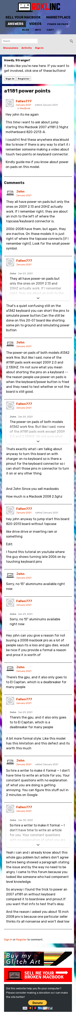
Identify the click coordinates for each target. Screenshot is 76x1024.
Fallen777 (24, 101)
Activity (26, 48)
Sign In (39, 48)
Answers (16, 24)
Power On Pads (57, 24)
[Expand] (38, 298)
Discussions (10, 48)
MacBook (25, 108)
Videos (35, 24)
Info (38, 29)
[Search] (71, 41)
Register (24, 78)
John (20, 191)
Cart (50, 29)
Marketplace (58, 17)
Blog (25, 29)
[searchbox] (19, 41)
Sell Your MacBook (23, 17)
